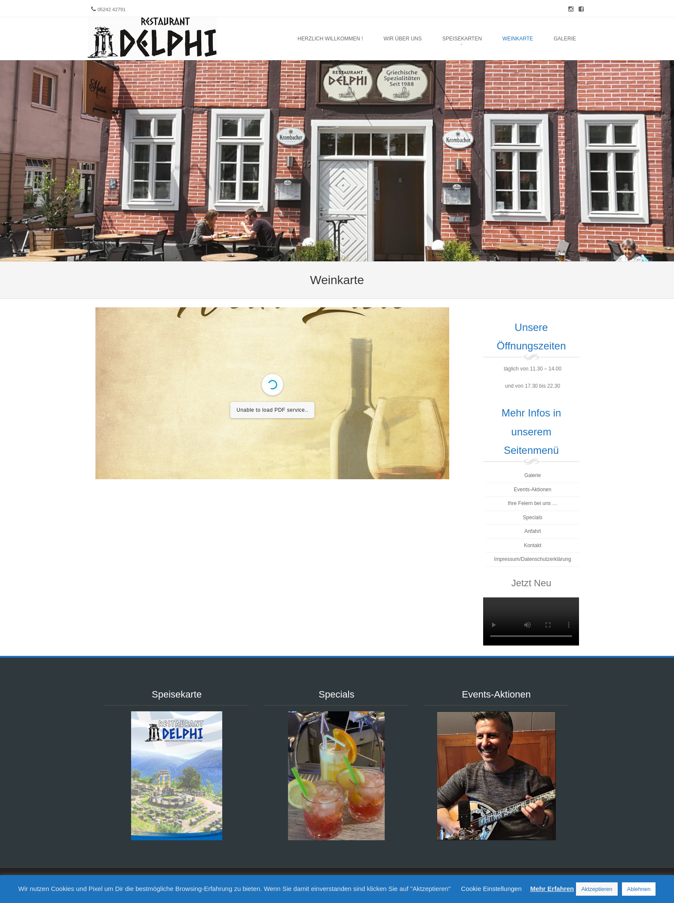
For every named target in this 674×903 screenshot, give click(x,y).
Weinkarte (517, 39)
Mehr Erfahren (552, 888)
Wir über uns (402, 39)
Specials (532, 517)
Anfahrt (532, 531)
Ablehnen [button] (639, 889)
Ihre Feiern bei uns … (532, 503)
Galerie (565, 39)
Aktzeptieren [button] (596, 889)
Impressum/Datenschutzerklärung (532, 559)
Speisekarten (462, 39)
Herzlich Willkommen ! (330, 39)
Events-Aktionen (532, 490)
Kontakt (533, 545)
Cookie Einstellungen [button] (491, 888)
